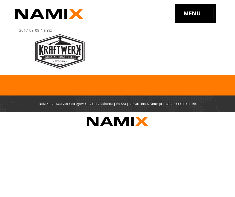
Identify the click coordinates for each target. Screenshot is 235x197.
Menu (192, 13)
